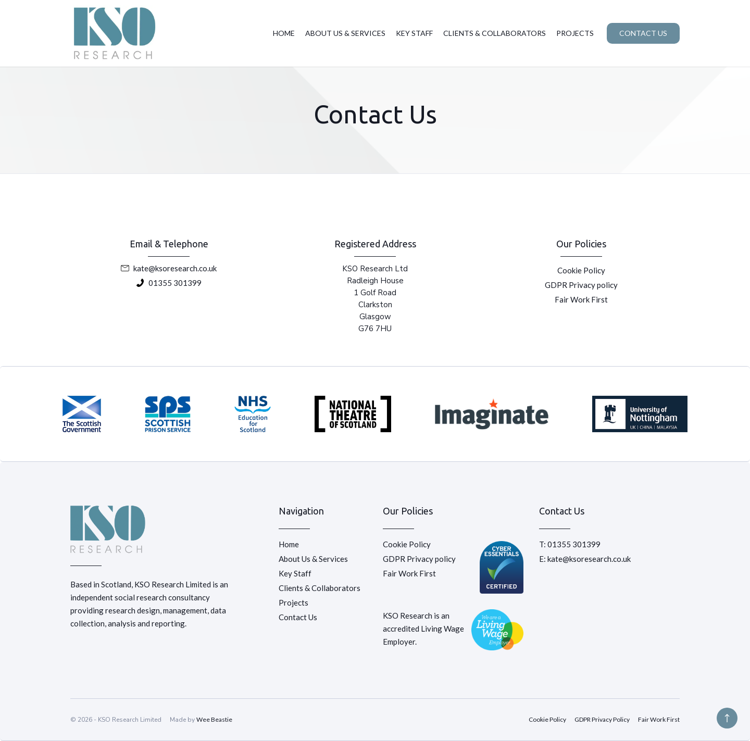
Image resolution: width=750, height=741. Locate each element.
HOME (284, 33)
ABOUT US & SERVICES (345, 33)
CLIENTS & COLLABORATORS (494, 33)
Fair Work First (581, 299)
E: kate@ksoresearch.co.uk (585, 558)
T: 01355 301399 (570, 544)
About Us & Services (313, 558)
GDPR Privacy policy (581, 285)
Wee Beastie (214, 719)
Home (289, 544)
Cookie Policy (581, 270)
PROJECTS (575, 33)
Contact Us (298, 617)
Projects (293, 602)
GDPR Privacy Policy (602, 719)
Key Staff (295, 573)
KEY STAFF (414, 33)
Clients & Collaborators (319, 588)
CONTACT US (643, 33)
